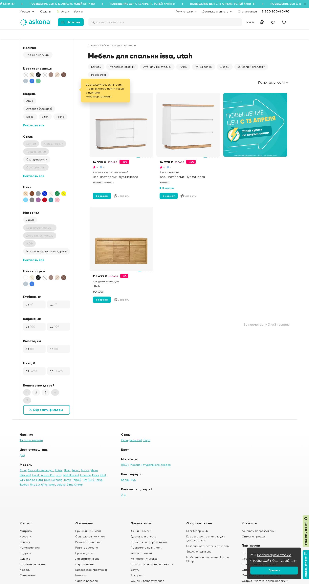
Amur (29, 100)
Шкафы (225, 66)
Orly (22, 479)
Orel (103, 475)
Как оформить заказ (144, 558)
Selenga (56, 479)
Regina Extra (34, 479)
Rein (47, 479)
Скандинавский (36, 159)
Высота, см (32, 341)
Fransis (85, 470)
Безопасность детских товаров (207, 546)
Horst (35, 475)
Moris (95, 475)
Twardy (24, 484)
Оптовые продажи (254, 536)
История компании (87, 542)
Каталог (70, 22)
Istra (58, 475)
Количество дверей (38, 385)
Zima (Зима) (75, 484)
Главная (92, 45)
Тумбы (183, 66)
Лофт (146, 440)
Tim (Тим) (88, 479)
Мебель (104, 45)
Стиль (28, 136)
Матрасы (26, 530)
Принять (274, 570)
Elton (45, 116)
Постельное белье (32, 564)
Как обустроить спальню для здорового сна (205, 538)
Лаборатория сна (87, 558)
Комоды (96, 66)
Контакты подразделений (259, 530)
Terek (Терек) (72, 479)
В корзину (102, 196)
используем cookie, (274, 555)
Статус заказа (247, 11)
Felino (60, 116)
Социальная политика (90, 536)
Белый (125, 479)
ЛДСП (30, 219)
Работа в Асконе (86, 547)
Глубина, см (32, 297)
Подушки (26, 553)
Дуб (22, 455)
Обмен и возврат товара (147, 580)
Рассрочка (98, 74)
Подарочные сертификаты (149, 542)
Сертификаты (84, 564)
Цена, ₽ (29, 363)
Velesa (61, 484)
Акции (62, 11)
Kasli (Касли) (71, 475)
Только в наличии (37, 54)
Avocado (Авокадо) (39, 108)
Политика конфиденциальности (152, 564)
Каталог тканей (141, 553)
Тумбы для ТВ (203, 66)
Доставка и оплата (144, 536)
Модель (29, 94)
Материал (31, 213)
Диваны (25, 542)
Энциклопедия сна (198, 551)
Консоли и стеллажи (251, 66)
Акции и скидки (141, 530)
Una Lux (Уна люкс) (42, 484)
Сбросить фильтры (48, 410)
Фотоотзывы (28, 575)
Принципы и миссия (88, 530)
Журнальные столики (157, 66)
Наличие (30, 48)
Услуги (78, 11)
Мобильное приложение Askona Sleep (207, 559)
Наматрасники (30, 547)
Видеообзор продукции (91, 569)
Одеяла (25, 558)
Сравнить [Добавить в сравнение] (121, 196)
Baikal (30, 116)
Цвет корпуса (34, 271)
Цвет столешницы (37, 68)
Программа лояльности (147, 547)
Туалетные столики (122, 66)
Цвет (27, 187)
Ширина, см (32, 319)
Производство (84, 553)
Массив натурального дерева (46, 251)
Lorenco (85, 475)
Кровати (25, 536)
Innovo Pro (47, 475)
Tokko (98, 479)
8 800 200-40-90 (275, 11)
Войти (250, 22)
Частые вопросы (86, 580)
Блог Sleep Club (197, 530)
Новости (81, 575)
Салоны (45, 11)
